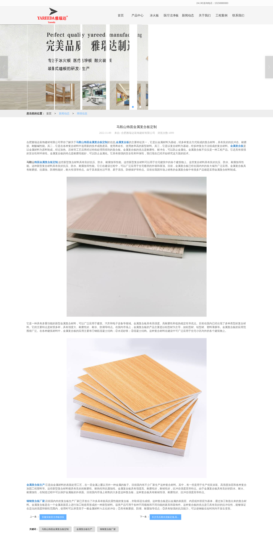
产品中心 (137, 15)
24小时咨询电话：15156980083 (212, 3)
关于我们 (205, 15)
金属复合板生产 (84, 529)
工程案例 (221, 15)
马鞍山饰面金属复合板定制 (55, 529)
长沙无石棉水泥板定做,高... (165, 517)
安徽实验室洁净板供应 (53, 517)
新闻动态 (188, 15)
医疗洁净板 (171, 15)
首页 (121, 15)
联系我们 (238, 15)
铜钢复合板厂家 (108, 529)
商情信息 (82, 113)
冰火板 (154, 15)
